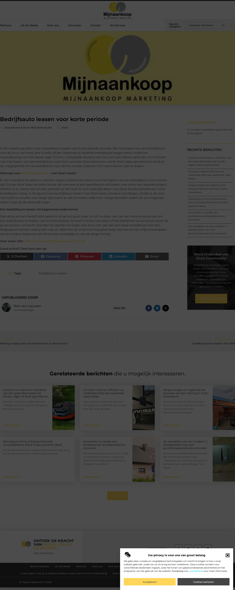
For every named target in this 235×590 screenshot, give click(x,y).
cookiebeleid (196, 572)
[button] (227, 557)
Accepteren (150, 583)
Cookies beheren (203, 583)
